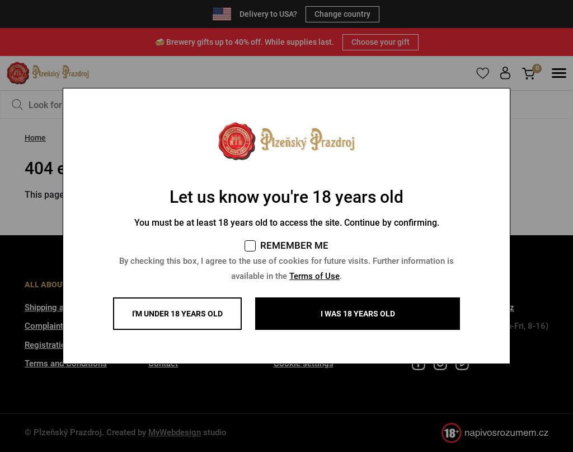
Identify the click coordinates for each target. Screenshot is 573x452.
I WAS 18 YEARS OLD (358, 313)
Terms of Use (314, 276)
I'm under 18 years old (177, 313)
